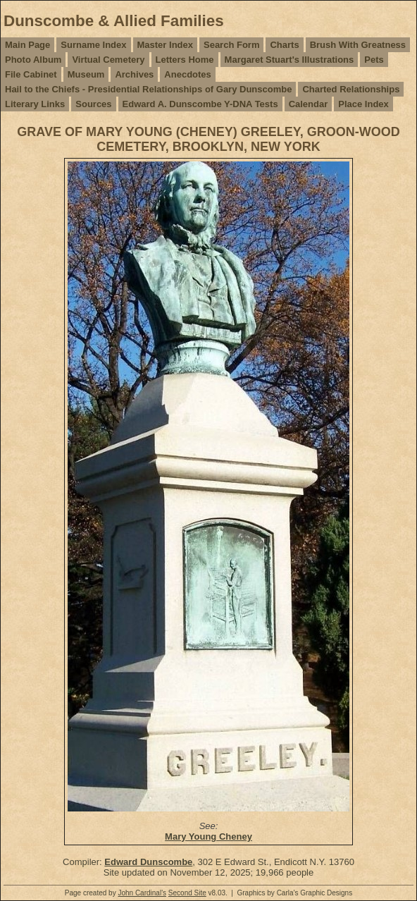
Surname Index (93, 44)
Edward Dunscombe (148, 862)
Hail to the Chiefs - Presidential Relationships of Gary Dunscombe (148, 89)
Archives (134, 74)
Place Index (363, 104)
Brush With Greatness (358, 44)
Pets (373, 59)
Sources (93, 104)
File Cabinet (31, 74)
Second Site (187, 893)
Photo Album (33, 59)
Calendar (308, 104)
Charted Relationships (350, 89)
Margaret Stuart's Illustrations (289, 59)
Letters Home (185, 59)
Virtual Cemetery (108, 59)
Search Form (231, 44)
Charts (284, 44)
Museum (86, 74)
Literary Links (35, 104)
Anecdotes (187, 74)
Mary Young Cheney (208, 836)
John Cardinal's (142, 893)
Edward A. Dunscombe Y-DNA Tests (200, 104)
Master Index (165, 44)
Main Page (27, 44)
